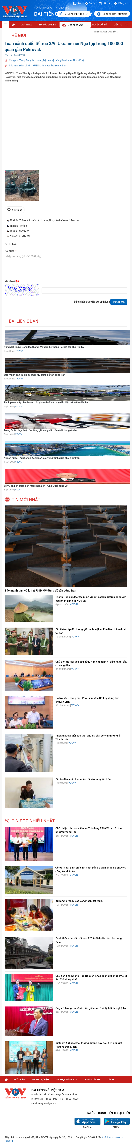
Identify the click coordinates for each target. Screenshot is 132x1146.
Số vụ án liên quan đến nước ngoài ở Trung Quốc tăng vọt (36, 485)
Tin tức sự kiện (47, 24)
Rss (77, 3)
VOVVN (20, 351)
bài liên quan (23, 321)
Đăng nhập (122, 3)
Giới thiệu (26, 24)
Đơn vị (90, 3)
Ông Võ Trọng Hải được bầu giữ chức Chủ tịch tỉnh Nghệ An (90, 1008)
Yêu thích (17, 210)
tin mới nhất (26, 499)
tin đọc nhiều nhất (33, 820)
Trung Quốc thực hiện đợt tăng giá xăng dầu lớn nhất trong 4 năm (40, 430)
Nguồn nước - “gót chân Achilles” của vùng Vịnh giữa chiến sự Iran (41, 458)
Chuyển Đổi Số (99, 24)
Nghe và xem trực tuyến (112, 14)
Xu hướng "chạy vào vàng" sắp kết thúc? (79, 900)
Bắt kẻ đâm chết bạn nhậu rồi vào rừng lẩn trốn (83, 779)
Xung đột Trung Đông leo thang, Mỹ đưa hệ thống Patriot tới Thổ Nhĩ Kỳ (46, 60)
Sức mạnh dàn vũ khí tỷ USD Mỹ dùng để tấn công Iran (37, 65)
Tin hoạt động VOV (66, 1079)
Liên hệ (104, 3)
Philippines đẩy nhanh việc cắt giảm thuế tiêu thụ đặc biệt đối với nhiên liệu (46, 402)
